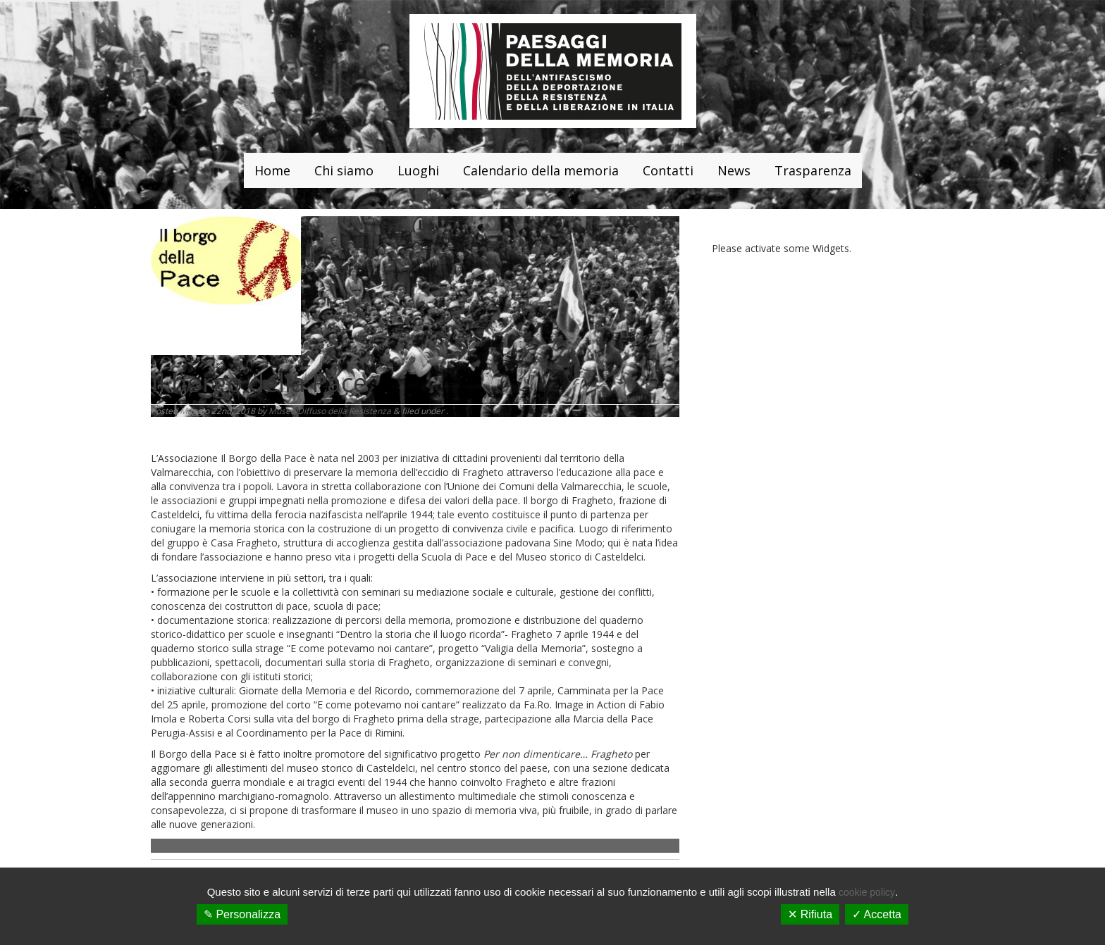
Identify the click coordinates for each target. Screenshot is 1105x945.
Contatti (668, 170)
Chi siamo (344, 170)
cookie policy (867, 892)
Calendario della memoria (541, 170)
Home (272, 170)
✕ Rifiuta (810, 914)
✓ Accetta (876, 914)
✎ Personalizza (242, 914)
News (734, 170)
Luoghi (418, 170)
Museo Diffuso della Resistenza (329, 411)
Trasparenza (812, 170)
